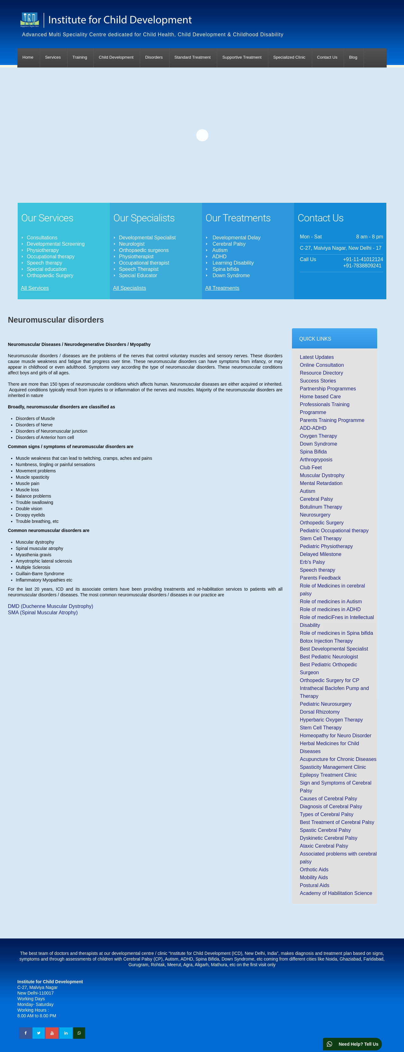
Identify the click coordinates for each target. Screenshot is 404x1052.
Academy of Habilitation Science (336, 893)
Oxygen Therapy (318, 436)
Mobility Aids (314, 877)
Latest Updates (317, 357)
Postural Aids (314, 885)
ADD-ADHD (313, 428)
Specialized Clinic (289, 57)
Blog (353, 57)
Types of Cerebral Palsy (327, 814)
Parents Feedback (320, 578)
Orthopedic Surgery (322, 522)
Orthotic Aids (314, 869)
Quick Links (315, 339)
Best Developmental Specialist (334, 649)
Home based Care (320, 396)
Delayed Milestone (321, 554)
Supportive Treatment (241, 57)
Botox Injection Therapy (326, 641)
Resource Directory (321, 373)
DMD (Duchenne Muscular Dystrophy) (50, 606)
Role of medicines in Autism (331, 601)
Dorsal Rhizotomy (320, 712)
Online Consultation (322, 365)
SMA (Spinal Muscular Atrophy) (43, 612)
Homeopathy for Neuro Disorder (335, 735)
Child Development (116, 57)
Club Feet (311, 467)
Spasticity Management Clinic (333, 767)
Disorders (154, 57)
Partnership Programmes (328, 388)
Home (27, 57)
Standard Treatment (193, 57)
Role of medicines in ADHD (330, 609)
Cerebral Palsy (316, 499)
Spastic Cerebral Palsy (325, 830)
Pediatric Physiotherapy (326, 546)
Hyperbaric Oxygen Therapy (331, 719)
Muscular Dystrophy (322, 475)
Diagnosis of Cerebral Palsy (331, 806)
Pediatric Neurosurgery (326, 704)
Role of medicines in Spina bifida (336, 633)
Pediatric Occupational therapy (334, 530)
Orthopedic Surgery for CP (329, 680)
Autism (307, 491)
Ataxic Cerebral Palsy (324, 846)
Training (80, 57)
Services (53, 57)
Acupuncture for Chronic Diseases (338, 759)
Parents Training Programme (332, 420)
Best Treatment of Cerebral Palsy (337, 822)
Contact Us (327, 57)
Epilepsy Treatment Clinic (328, 775)
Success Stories (318, 380)
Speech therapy (317, 570)
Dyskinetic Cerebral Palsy (328, 838)
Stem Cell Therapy (321, 538)
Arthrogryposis (316, 459)
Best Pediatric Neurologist (329, 656)
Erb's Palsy (312, 562)
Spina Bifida (313, 451)
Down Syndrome (318, 444)
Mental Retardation (321, 483)
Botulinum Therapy (321, 507)
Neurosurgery (315, 514)
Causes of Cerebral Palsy (328, 798)
